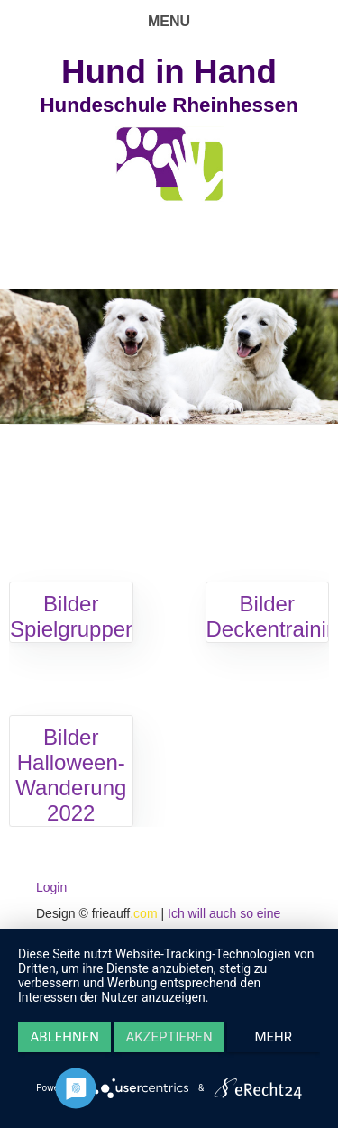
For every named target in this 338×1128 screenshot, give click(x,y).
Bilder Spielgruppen (73, 616)
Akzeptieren (168, 1037)
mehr (274, 1037)
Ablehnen (65, 1037)
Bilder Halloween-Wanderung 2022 (70, 775)
